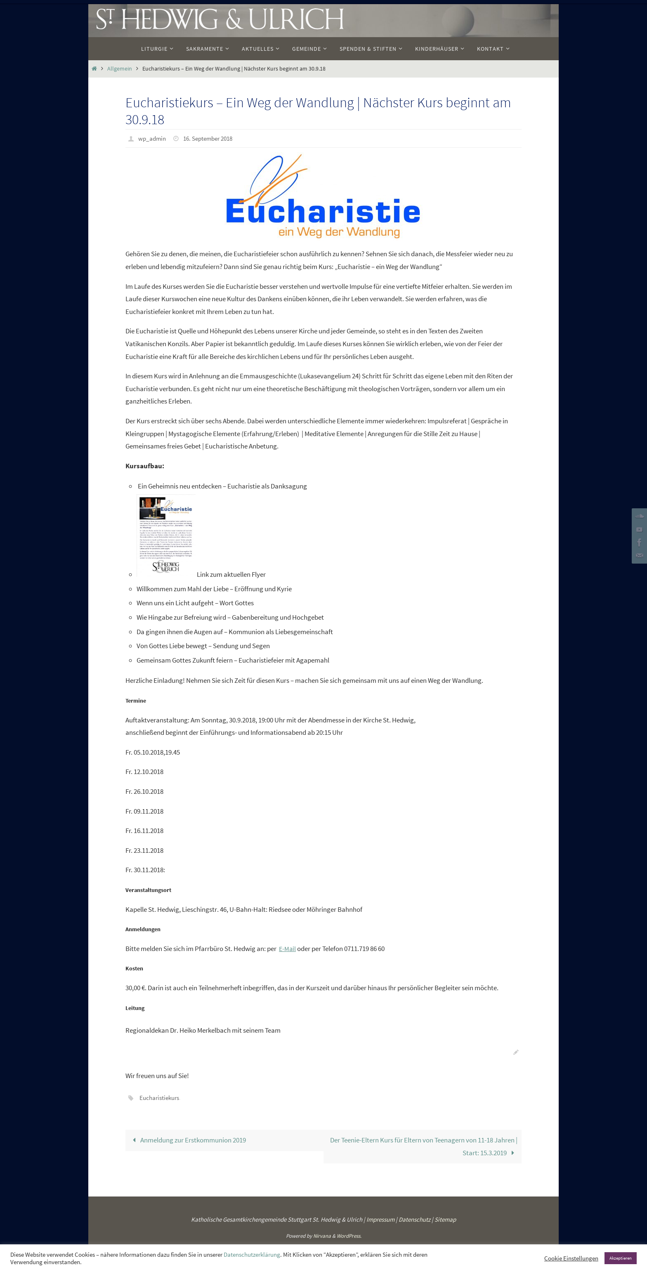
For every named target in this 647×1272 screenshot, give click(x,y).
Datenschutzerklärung (252, 1254)
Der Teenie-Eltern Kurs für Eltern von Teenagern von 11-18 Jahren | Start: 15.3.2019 (423, 1145)
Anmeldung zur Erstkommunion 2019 (188, 1139)
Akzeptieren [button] (620, 1258)
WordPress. (349, 1235)
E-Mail (288, 948)
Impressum (380, 1218)
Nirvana (322, 1235)
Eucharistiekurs (161, 1097)
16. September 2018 (212, 138)
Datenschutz (414, 1218)
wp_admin (153, 138)
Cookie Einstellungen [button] (571, 1258)
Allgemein (119, 68)
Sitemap (445, 1218)
